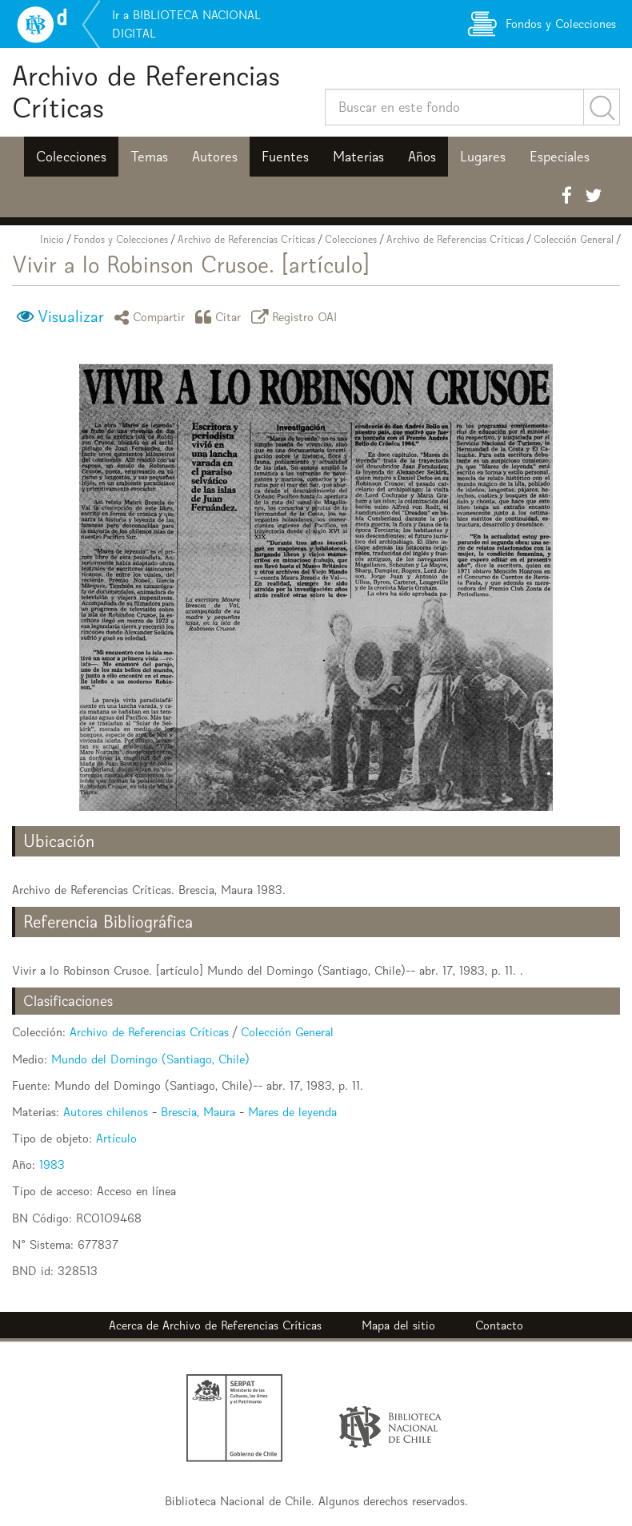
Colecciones (71, 156)
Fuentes (285, 156)
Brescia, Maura (198, 1111)
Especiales (560, 156)
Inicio (52, 239)
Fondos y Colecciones (121, 239)
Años (422, 156)
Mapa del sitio (398, 1325)
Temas (149, 156)
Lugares (483, 156)
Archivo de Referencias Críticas (146, 91)
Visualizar (71, 316)
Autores (215, 156)
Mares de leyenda (292, 1111)
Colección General (574, 239)
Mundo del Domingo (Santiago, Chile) (150, 1059)
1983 (52, 1164)
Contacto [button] (499, 1325)
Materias (358, 156)
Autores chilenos (105, 1111)
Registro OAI (296, 316)
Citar (220, 316)
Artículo (116, 1138)
